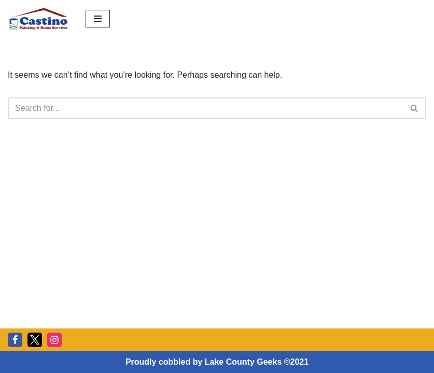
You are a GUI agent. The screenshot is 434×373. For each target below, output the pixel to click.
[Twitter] (34, 340)
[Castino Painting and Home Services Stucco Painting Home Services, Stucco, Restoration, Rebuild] (39, 18)
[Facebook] (15, 340)
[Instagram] (54, 340)
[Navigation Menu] (98, 18)
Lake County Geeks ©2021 (257, 361)
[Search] (205, 108)
